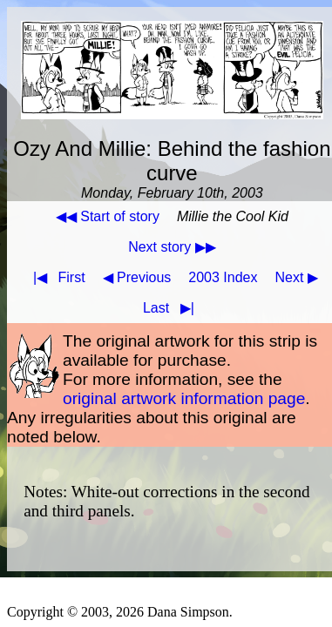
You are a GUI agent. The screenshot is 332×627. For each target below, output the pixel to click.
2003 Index (222, 277)
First (55, 277)
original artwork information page (184, 398)
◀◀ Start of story (107, 216)
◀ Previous (137, 277)
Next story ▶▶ (171, 246)
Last (172, 307)
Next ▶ (296, 277)
